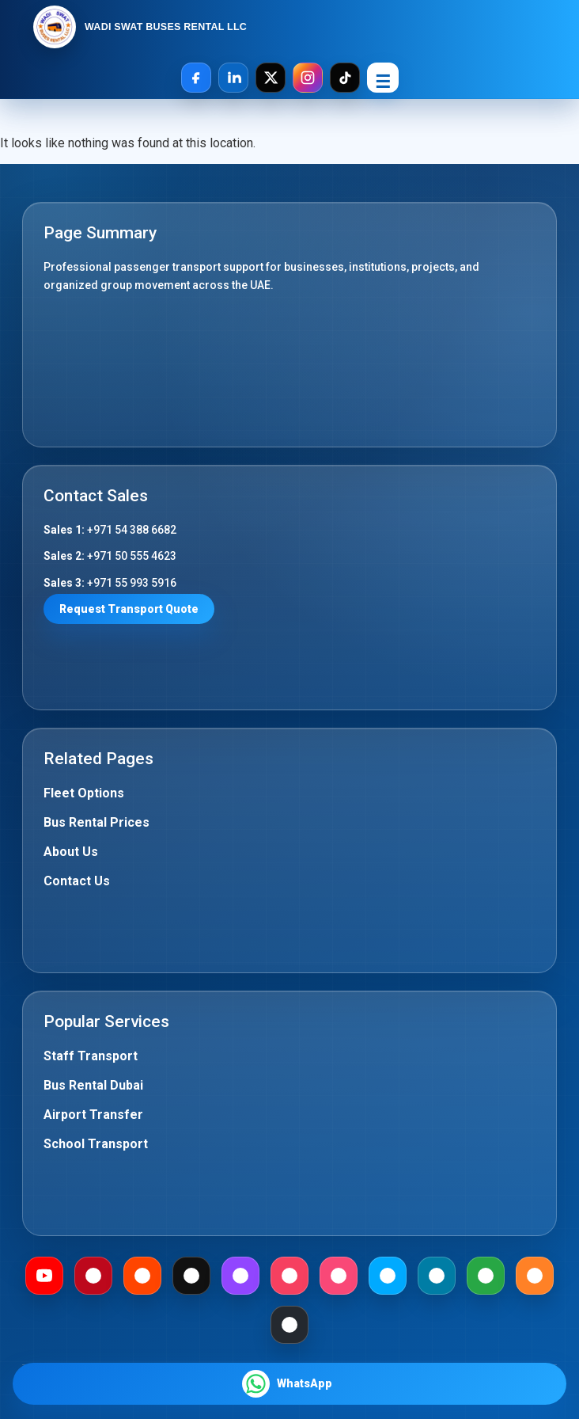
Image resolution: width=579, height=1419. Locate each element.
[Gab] (486, 1276)
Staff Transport (91, 1055)
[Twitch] (240, 1276)
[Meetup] (289, 1276)
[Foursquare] (339, 1276)
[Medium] (191, 1276)
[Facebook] (196, 78)
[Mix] (535, 1276)
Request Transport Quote (129, 609)
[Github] (289, 1325)
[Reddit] (142, 1276)
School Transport (96, 1143)
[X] (270, 78)
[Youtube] (44, 1276)
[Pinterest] (93, 1276)
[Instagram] (308, 78)
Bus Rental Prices (96, 822)
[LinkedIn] (233, 78)
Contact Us (77, 880)
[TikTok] (345, 78)
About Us (71, 851)
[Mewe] (437, 1276)
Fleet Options (84, 793)
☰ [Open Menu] (383, 82)
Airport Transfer (93, 1114)
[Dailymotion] (388, 1276)
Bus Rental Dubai (93, 1085)
